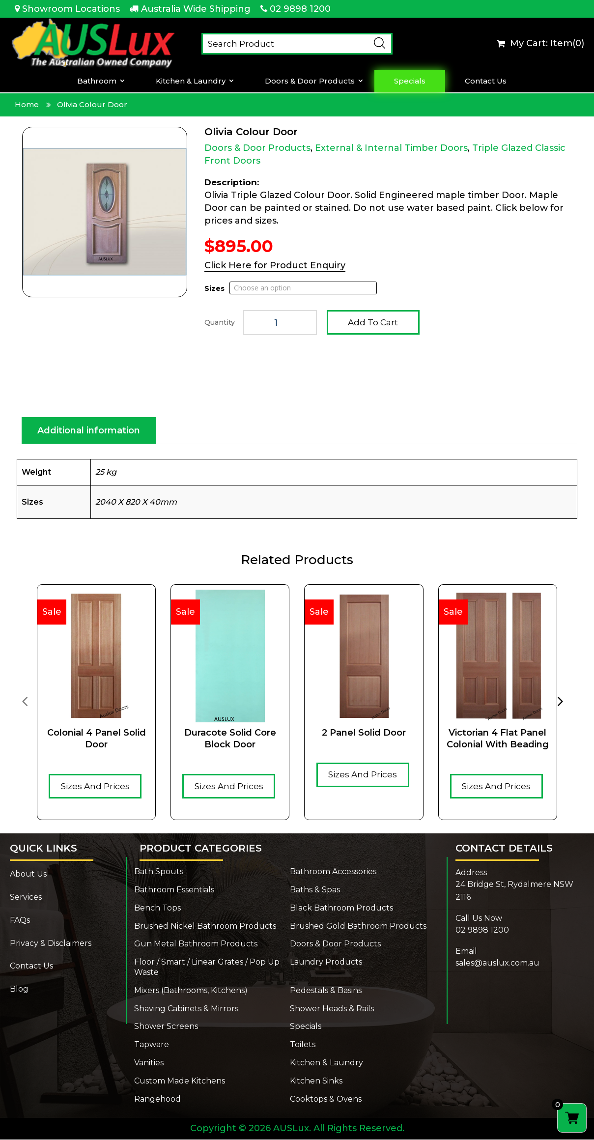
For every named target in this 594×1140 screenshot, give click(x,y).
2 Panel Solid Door (364, 733)
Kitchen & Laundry (191, 81)
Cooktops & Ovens (326, 1099)
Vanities (149, 1063)
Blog (19, 989)
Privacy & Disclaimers (50, 943)
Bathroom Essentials (174, 890)
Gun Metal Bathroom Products (195, 944)
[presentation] (24, 701)
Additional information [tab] (88, 431)
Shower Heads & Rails (332, 1009)
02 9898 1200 (300, 8)
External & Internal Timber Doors (391, 147)
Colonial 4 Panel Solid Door (96, 739)
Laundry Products (326, 962)
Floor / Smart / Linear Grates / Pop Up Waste (207, 967)
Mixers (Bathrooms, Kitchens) (191, 991)
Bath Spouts (158, 872)
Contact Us (486, 81)
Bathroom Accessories (333, 872)
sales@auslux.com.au (497, 963)
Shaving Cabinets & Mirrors (186, 1009)
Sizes (214, 288)
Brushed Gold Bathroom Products (358, 926)
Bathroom (96, 81)
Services (26, 897)
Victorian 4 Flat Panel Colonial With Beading (498, 739)
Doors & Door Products (310, 81)
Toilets (302, 1045)
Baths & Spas (315, 890)
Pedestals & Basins (326, 991)
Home (27, 104)
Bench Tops (157, 908)
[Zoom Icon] (104, 212)
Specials (409, 81)
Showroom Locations (71, 8)
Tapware (151, 1045)
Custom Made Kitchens (179, 1081)
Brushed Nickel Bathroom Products (205, 926)
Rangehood (157, 1099)
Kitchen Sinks (316, 1081)
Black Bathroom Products (341, 908)
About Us (28, 874)
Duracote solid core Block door (230, 739)
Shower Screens (166, 1026)
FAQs (20, 920)
